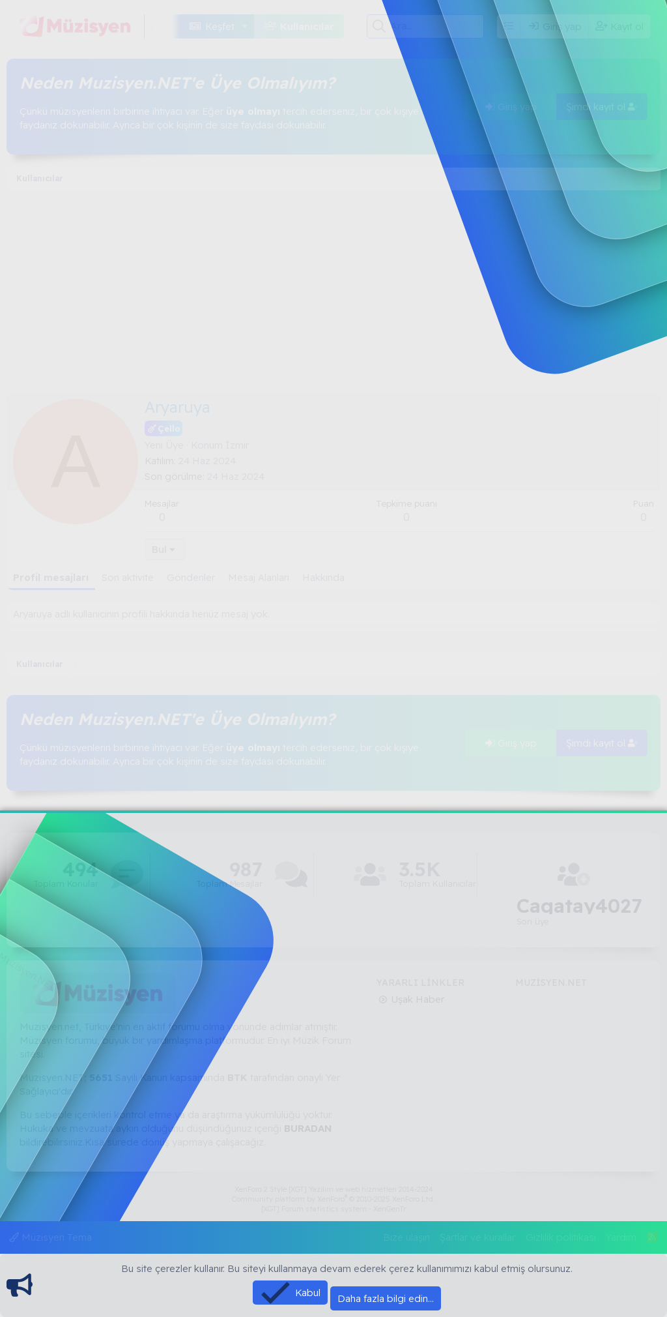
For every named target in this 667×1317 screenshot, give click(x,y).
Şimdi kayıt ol (602, 106)
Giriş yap (511, 106)
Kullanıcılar (307, 26)
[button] (170, 26)
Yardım (621, 1237)
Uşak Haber (416, 999)
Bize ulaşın (406, 1237)
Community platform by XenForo (333, 1199)
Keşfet (219, 26)
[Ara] (436, 26)
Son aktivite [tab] (128, 577)
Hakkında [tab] (323, 577)
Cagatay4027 (579, 906)
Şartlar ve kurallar (477, 1237)
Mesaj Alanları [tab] (258, 577)
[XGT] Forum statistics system (333, 1208)
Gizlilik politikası (561, 1237)
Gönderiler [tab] (191, 577)
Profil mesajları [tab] (51, 577)
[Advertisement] (333, 294)
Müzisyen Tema (50, 1237)
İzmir (237, 445)
